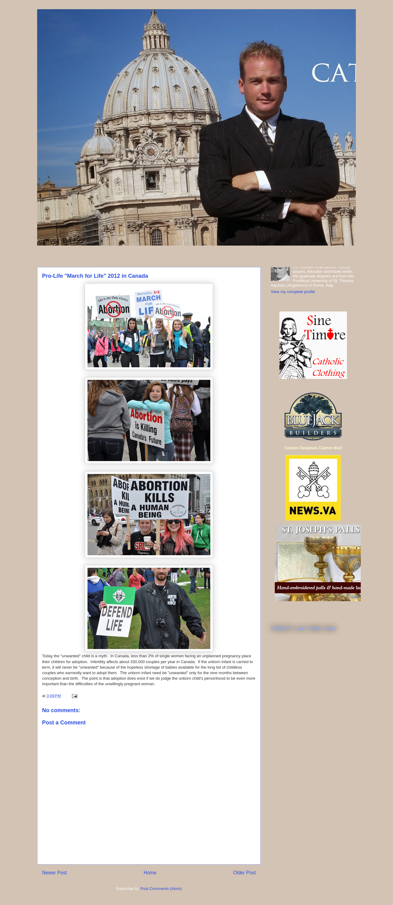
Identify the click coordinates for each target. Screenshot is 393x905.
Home (150, 872)
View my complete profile (293, 291)
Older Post (244, 872)
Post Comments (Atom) (161, 888)
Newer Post (54, 872)
